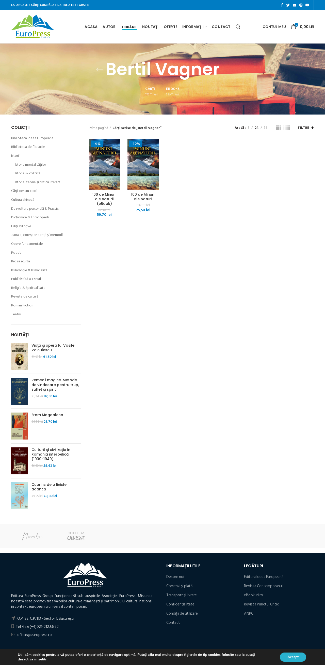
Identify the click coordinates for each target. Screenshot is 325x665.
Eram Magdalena (47, 415)
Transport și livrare (181, 595)
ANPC (248, 613)
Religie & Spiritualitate (28, 287)
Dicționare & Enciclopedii (30, 217)
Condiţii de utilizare (182, 613)
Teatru (16, 314)
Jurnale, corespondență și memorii (37, 234)
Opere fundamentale (27, 243)
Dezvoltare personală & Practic (35, 208)
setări (42, 659)
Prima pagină (98, 128)
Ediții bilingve (21, 226)
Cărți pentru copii (24, 190)
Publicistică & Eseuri (26, 278)
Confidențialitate (180, 604)
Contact (173, 622)
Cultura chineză (22, 199)
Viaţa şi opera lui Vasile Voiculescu (52, 347)
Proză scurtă (20, 261)
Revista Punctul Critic (261, 604)
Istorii (15, 155)
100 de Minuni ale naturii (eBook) (104, 199)
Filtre (303, 128)
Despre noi (175, 577)
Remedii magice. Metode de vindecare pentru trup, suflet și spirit (55, 385)
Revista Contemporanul (263, 586)
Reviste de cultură (25, 296)
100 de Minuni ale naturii (143, 196)
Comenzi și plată (179, 586)
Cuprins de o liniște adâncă (49, 486)
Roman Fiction (22, 305)
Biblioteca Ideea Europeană (32, 138)
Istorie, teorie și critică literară (37, 182)
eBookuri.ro (253, 595)
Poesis (16, 252)
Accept (293, 657)
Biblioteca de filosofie (28, 146)
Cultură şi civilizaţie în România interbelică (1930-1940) (50, 454)
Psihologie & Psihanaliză (29, 270)
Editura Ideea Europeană (263, 577)
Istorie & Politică (27, 173)
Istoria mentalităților (30, 164)
